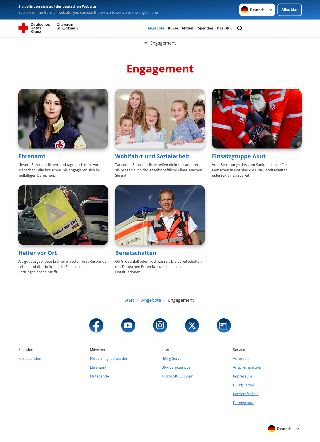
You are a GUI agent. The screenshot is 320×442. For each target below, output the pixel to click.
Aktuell (188, 28)
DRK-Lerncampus (175, 367)
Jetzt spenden (29, 358)
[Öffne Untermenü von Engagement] (160, 42)
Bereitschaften (135, 252)
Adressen (241, 358)
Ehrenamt (32, 156)
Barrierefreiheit (246, 393)
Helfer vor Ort (37, 252)
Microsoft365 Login (177, 376)
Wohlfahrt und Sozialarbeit (152, 156)
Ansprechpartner (247, 367)
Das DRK (224, 28)
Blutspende (99, 376)
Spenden (205, 28)
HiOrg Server (172, 358)
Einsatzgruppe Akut (239, 156)
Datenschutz (243, 402)
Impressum (242, 376)
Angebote (155, 28)
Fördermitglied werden (109, 358)
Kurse (173, 28)
